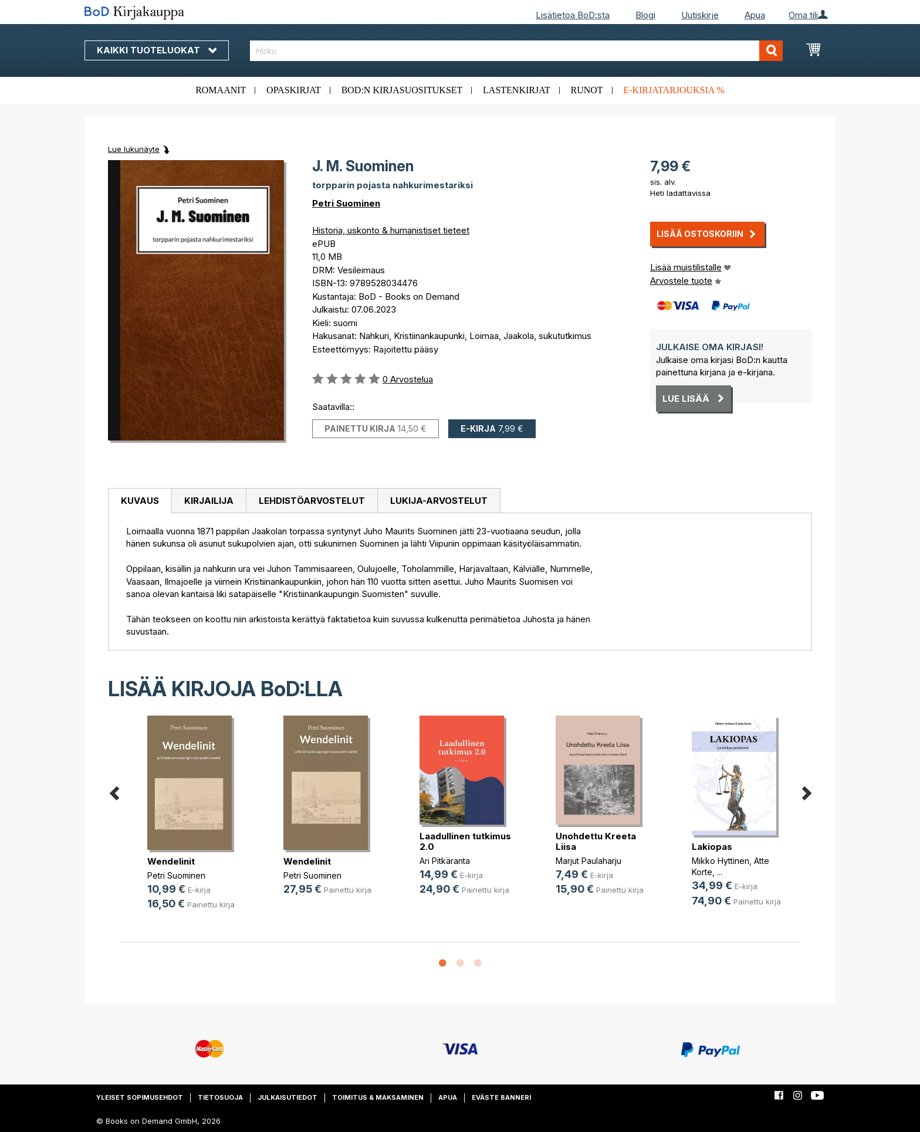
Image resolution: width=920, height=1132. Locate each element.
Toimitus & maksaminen (378, 1097)
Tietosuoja (220, 1097)
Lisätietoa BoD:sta (573, 15)
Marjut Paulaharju (588, 861)
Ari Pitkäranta (445, 861)
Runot (587, 90)
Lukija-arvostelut (439, 500)
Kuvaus (140, 500)
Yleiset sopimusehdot (139, 1097)
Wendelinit (171, 861)
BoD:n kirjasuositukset (402, 90)
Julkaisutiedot (287, 1097)
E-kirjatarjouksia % (674, 90)
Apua (755, 15)
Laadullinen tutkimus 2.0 (465, 841)
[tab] (139, 501)
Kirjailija (209, 500)
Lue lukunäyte (134, 149)
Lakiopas (712, 846)
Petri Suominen (346, 203)
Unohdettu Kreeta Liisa (596, 841)
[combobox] (516, 50)
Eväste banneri (501, 1097)
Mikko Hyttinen (720, 861)
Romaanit (220, 90)
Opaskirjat (293, 90)
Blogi (645, 15)
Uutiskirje (700, 15)
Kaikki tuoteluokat (157, 50)
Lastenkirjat (516, 90)
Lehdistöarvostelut (312, 500)
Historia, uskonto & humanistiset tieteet (390, 230)
